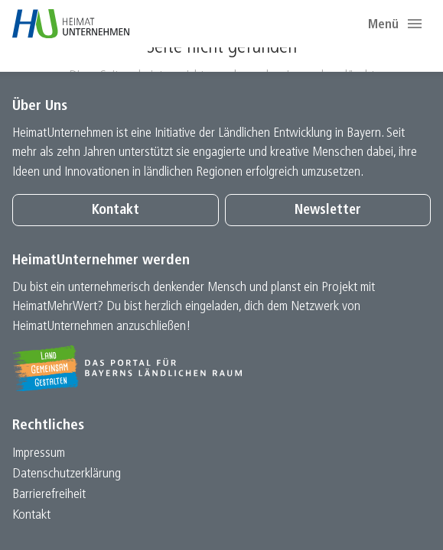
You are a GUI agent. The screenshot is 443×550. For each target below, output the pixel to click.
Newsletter (328, 210)
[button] (415, 24)
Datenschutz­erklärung (66, 474)
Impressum (38, 453)
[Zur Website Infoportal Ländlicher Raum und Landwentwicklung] (221, 368)
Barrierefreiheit (49, 494)
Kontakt (115, 210)
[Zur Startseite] (70, 23)
